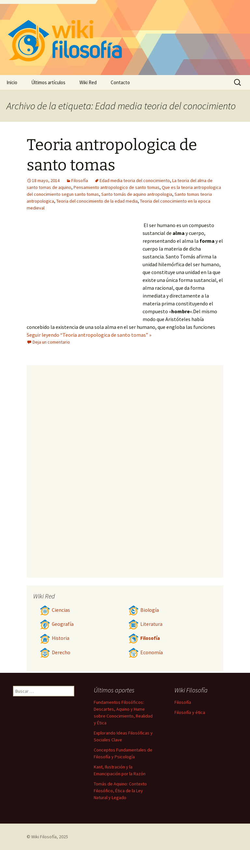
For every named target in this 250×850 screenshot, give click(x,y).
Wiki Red (88, 82)
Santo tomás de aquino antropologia (136, 194)
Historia (54, 638)
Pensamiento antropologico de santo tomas (117, 187)
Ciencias (55, 610)
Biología (143, 610)
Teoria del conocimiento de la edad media (97, 201)
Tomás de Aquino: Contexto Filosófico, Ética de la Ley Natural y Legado (120, 790)
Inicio (12, 82)
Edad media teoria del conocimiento (135, 180)
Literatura (145, 624)
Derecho (55, 652)
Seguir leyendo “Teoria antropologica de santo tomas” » (89, 335)
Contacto (120, 82)
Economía (145, 652)
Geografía (57, 624)
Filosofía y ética (189, 712)
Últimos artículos (48, 82)
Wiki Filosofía (44, 837)
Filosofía (79, 180)
